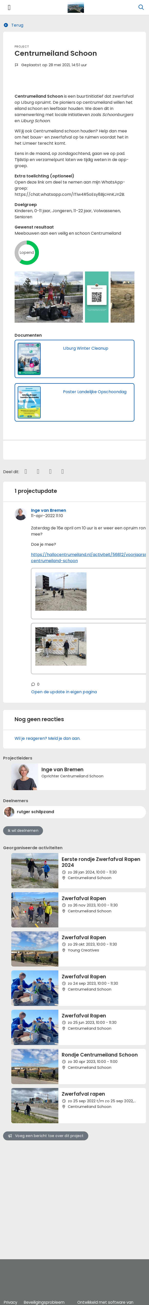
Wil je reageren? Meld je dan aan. (47, 822)
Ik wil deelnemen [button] (23, 914)
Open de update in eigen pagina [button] (64, 775)
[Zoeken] (141, 7)
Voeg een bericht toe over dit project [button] (46, 1219)
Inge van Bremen (48, 594)
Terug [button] (13, 25)
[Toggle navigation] (9, 7)
